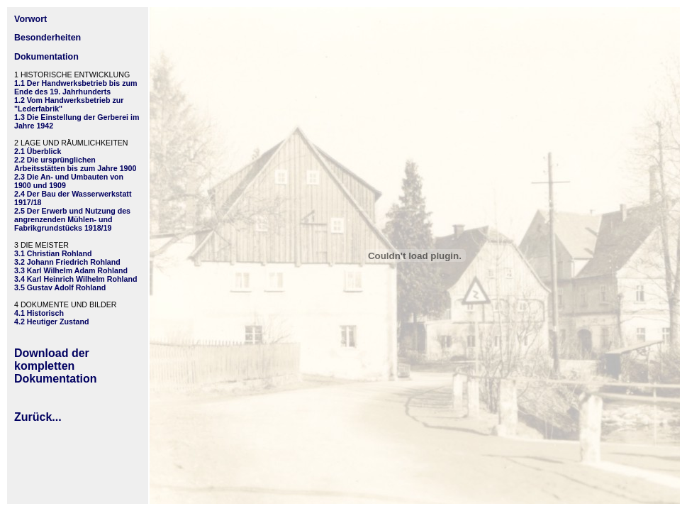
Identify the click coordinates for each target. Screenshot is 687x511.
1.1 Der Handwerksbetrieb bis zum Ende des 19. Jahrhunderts (76, 87)
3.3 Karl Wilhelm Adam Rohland (71, 270)
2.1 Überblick (37, 151)
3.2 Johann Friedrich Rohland (67, 262)
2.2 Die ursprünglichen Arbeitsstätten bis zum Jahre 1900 (75, 163)
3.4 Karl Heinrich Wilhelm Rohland (75, 279)
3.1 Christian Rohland (53, 253)
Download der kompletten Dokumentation (55, 366)
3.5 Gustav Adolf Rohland (60, 287)
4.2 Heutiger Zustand (51, 321)
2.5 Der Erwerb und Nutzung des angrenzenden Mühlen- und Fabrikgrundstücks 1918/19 (72, 219)
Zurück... (38, 417)
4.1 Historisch (39, 313)
